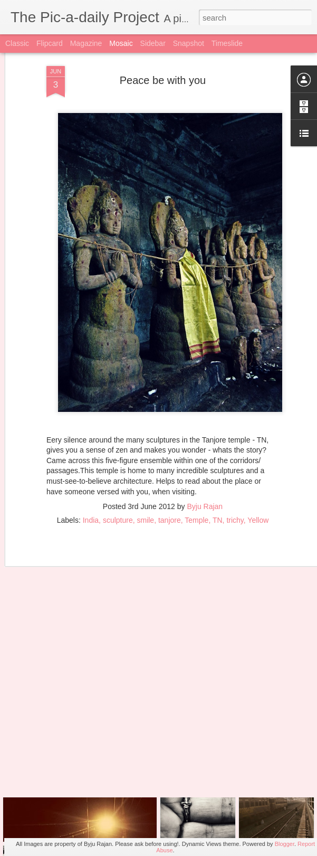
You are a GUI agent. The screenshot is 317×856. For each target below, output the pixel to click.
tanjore (169, 482)
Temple (196, 482)
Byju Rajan (205, 469)
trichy (234, 482)
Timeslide (227, 43)
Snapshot (188, 43)
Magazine (86, 43)
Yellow (257, 482)
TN (218, 482)
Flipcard (49, 43)
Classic (17, 43)
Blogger (284, 844)
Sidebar (153, 43)
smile (145, 482)
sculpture (118, 482)
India (91, 482)
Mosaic (120, 43)
